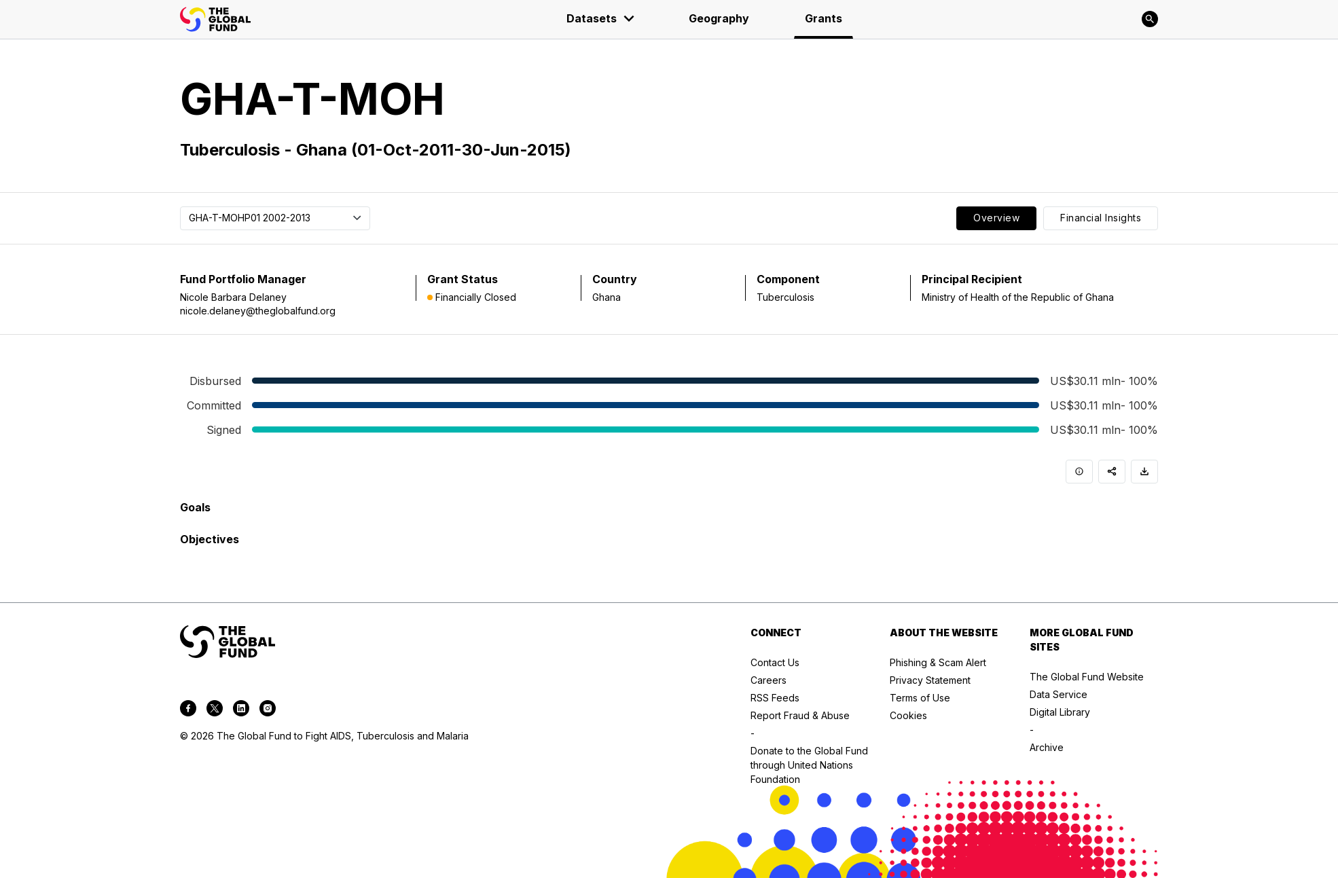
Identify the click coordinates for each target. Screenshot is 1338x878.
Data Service (1058, 694)
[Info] (1079, 471)
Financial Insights (1100, 217)
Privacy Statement (930, 680)
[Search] (1150, 19)
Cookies (908, 715)
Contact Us (775, 662)
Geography (719, 18)
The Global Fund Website (1087, 676)
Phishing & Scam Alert (938, 662)
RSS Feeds (775, 697)
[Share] (1111, 471)
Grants (823, 18)
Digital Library (1060, 712)
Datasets (601, 18)
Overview (996, 217)
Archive (1047, 747)
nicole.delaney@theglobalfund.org (258, 310)
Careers (768, 680)
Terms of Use (920, 697)
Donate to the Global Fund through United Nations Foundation (809, 765)
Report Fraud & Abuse (800, 715)
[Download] (1144, 471)
